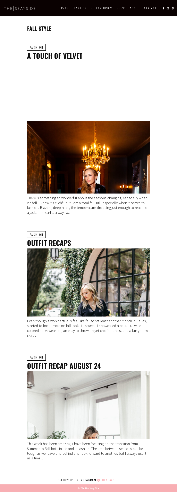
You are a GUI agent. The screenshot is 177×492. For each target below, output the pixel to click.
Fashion (80, 8)
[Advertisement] (88, 90)
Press (121, 8)
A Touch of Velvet (55, 55)
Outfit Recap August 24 (64, 365)
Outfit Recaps (49, 243)
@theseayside (108, 479)
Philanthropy (102, 8)
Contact (150, 8)
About (134, 8)
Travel (65, 8)
